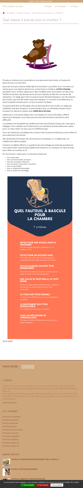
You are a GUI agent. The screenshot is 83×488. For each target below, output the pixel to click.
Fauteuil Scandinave (12, 417)
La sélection (10, 13)
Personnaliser (57, 485)
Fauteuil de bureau (11, 436)
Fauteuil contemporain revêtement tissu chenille (35, 459)
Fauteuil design (10, 426)
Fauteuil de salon (11, 433)
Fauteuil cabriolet (11, 443)
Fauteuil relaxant (11, 420)
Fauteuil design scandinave (24, 469)
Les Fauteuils (61, 6)
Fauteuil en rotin (11, 423)
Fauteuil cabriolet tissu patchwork (28, 479)
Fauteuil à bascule (23, 13)
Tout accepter (28, 485)
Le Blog (75, 6)
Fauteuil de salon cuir (13, 430)
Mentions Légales (10, 403)
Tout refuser (42, 485)
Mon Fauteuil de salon (13, 6)
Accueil (48, 6)
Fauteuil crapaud (11, 439)
